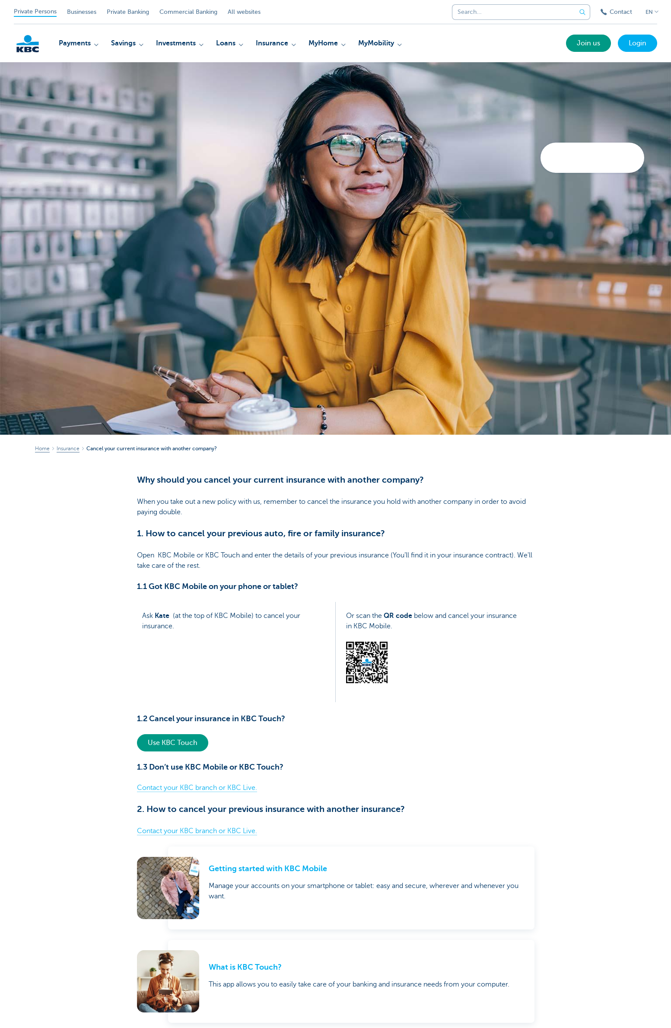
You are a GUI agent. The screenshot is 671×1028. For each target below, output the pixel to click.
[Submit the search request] (582, 12)
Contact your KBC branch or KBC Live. (197, 788)
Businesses (81, 12)
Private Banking (128, 12)
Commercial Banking (188, 12)
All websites (244, 12)
